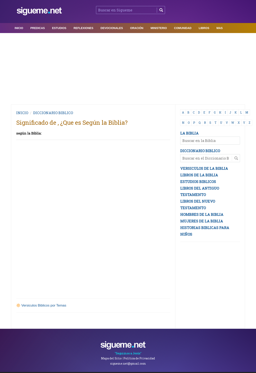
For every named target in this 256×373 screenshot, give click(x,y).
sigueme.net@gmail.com (128, 363)
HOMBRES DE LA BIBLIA (201, 214)
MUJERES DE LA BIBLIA (201, 221)
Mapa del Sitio (111, 358)
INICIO (22, 112)
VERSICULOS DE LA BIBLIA (204, 168)
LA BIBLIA (189, 133)
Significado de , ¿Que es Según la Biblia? (72, 122)
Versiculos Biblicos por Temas (43, 305)
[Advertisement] (128, 68)
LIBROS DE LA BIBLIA (199, 175)
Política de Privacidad (139, 358)
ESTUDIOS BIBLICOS (198, 181)
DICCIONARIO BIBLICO (200, 150)
